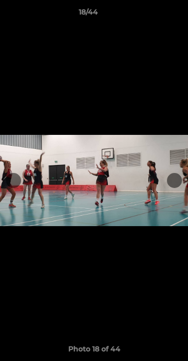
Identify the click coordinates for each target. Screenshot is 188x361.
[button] (152, 14)
